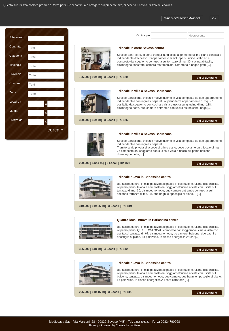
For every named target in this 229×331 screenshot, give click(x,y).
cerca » (55, 129)
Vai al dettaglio (207, 77)
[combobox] (43, 47)
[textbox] (45, 38)
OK (214, 18)
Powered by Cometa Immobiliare (120, 325)
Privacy (93, 325)
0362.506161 (142, 321)
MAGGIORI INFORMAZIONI (182, 18)
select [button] (61, 47)
